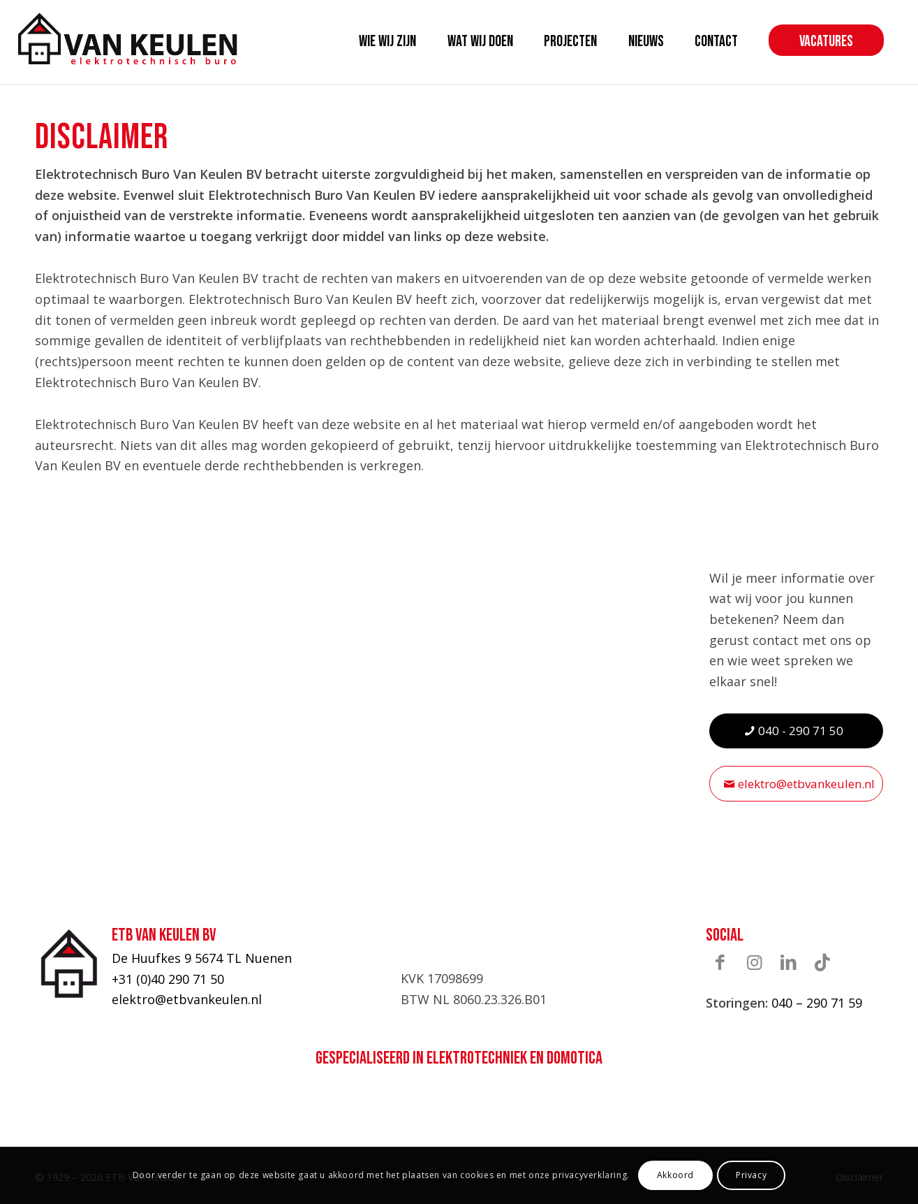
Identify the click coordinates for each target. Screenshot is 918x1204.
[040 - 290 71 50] (796, 730)
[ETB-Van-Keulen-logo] (127, 38)
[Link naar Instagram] (754, 961)
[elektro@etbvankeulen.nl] (796, 784)
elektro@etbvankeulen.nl (187, 999)
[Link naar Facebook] (719, 961)
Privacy (751, 1175)
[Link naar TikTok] (822, 961)
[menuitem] (387, 42)
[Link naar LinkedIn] (788, 961)
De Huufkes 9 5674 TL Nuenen (202, 958)
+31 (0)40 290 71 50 (168, 979)
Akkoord (675, 1175)
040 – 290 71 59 (816, 1002)
